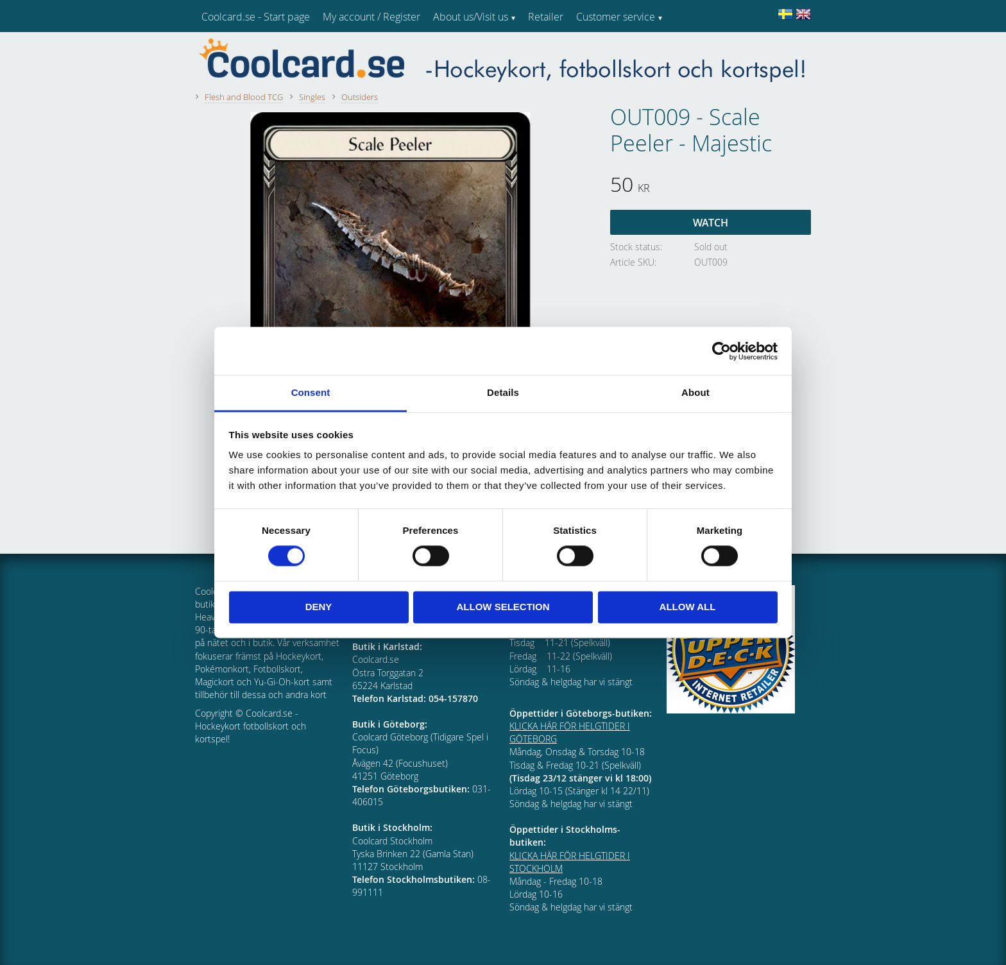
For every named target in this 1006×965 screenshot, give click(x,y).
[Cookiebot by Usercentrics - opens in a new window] (721, 351)
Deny (318, 606)
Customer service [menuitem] (615, 17)
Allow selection (503, 606)
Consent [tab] (310, 392)
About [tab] (695, 392)
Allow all (688, 606)
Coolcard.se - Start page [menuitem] (255, 17)
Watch (710, 223)
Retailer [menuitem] (545, 17)
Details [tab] (503, 392)
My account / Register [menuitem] (371, 17)
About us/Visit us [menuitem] (470, 17)
